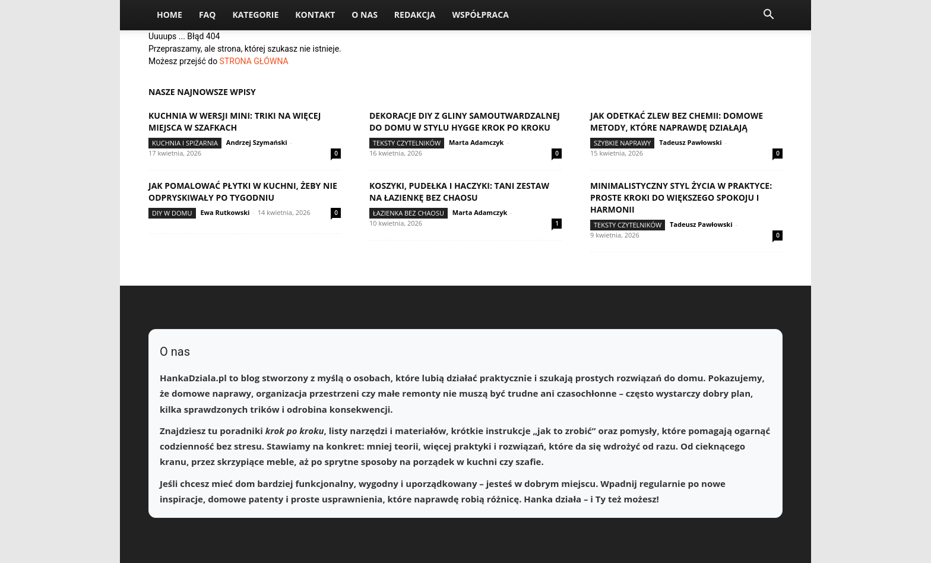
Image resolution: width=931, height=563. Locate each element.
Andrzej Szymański (256, 142)
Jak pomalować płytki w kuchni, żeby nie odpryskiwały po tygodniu (242, 191)
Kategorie (255, 14)
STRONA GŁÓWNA (254, 61)
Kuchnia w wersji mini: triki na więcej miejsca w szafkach (234, 121)
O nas (365, 14)
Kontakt (315, 14)
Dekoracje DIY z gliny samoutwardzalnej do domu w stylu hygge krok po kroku (464, 121)
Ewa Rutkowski (224, 212)
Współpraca (480, 14)
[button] (768, 15)
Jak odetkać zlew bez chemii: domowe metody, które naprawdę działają (676, 121)
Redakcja (415, 14)
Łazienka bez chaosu (408, 212)
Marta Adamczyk (476, 142)
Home (169, 14)
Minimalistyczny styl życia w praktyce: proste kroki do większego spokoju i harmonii (681, 197)
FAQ (207, 14)
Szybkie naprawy (622, 142)
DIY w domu (172, 212)
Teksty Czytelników (407, 142)
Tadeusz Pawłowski (690, 142)
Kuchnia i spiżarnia (185, 142)
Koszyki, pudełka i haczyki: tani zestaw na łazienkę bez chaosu (459, 191)
